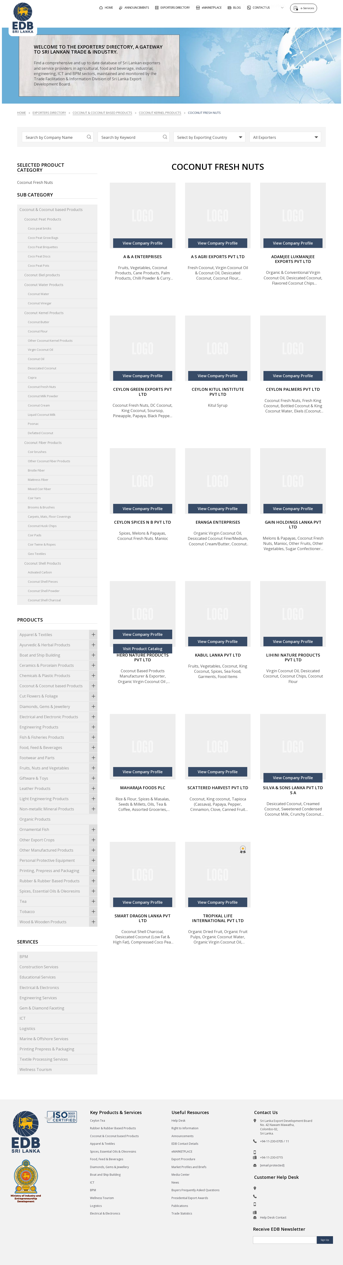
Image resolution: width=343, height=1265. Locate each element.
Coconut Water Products (43, 284)
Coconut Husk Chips (42, 526)
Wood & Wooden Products (58, 922)
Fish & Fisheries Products (58, 737)
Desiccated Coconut (42, 368)
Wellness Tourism (36, 1069)
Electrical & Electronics (39, 987)
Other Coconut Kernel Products (50, 340)
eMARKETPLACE (182, 1152)
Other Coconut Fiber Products (49, 461)
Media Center (181, 1175)
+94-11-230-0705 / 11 (274, 1141)
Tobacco (58, 911)
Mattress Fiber (38, 479)
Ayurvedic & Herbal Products (58, 645)
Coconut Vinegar (39, 303)
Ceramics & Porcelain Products (58, 665)
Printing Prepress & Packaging (47, 1049)
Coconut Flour (38, 331)
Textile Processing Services (44, 1059)
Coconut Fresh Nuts (42, 387)
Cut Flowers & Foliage (58, 696)
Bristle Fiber (36, 470)
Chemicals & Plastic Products (58, 675)
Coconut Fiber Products (43, 442)
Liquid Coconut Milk (41, 414)
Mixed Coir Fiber (39, 489)
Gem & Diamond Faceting (42, 1008)
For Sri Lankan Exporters (247, 20)
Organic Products (35, 819)
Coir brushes (37, 452)
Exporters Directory (49, 112)
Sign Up (325, 1239)
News (175, 1182)
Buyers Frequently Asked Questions (195, 1190)
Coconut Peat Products (42, 219)
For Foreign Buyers (194, 20)
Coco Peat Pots (38, 265)
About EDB (291, 20)
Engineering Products (58, 727)
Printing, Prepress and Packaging (58, 870)
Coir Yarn (34, 498)
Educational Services (38, 977)
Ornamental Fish (58, 829)
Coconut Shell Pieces (43, 581)
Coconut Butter (38, 322)
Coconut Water (38, 294)
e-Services (308, 8)
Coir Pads (34, 535)
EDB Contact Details (185, 1144)
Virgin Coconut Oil (40, 349)
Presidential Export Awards (190, 1198)
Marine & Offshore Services (44, 1038)
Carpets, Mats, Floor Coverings (49, 516)
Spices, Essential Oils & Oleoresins (58, 891)
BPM (24, 956)
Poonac (33, 424)
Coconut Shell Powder (44, 591)
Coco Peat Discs (39, 256)
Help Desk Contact (273, 1217)
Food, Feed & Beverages (58, 747)
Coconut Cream (39, 405)
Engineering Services (38, 997)
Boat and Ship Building (58, 655)
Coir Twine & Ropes (42, 544)
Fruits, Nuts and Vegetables (58, 768)
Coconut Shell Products (42, 563)
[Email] (285, 1240)
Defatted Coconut (40, 433)
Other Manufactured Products (58, 850)
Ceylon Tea (97, 1121)
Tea (58, 901)
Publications (180, 1206)
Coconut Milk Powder (43, 396)
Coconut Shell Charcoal (44, 600)
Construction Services (39, 966)
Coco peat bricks (39, 228)
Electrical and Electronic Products (58, 717)
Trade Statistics (182, 1213)
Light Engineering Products (58, 798)
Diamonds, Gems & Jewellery (58, 706)
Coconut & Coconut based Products (102, 112)
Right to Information (185, 1128)
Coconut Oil (36, 359)
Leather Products (58, 788)
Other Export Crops (58, 840)
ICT (23, 1018)
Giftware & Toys (58, 778)
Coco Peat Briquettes (43, 247)
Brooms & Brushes (41, 507)
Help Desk (178, 1121)
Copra (32, 377)
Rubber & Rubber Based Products (58, 881)
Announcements (182, 1136)
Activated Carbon (40, 572)
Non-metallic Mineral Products (58, 809)
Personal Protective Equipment (58, 860)
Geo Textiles (37, 554)
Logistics (27, 1028)
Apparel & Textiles (58, 634)
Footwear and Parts (58, 758)
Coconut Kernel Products (160, 112)
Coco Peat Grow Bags (43, 238)
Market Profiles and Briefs (189, 1167)
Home (21, 112)
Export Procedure (183, 1159)
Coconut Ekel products (42, 275)
